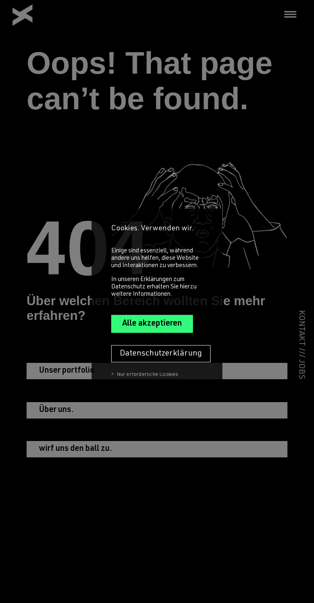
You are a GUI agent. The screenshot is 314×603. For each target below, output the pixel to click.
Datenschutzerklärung (161, 353)
